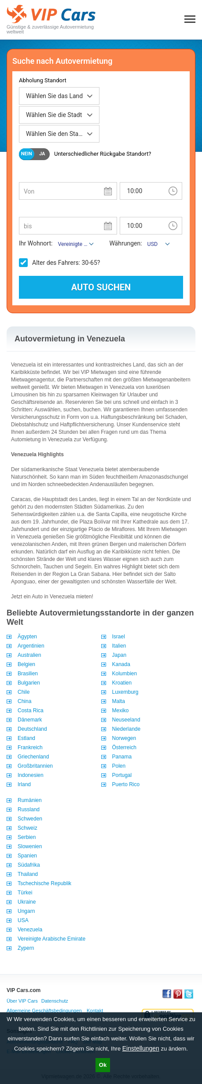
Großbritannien (35, 766)
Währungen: (125, 243)
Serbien (27, 837)
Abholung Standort (42, 80)
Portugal (122, 775)
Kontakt (95, 1010)
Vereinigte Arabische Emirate (51, 939)
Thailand (28, 874)
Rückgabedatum (39, 210)
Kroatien (122, 683)
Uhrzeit (128, 175)
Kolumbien (124, 673)
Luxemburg (125, 692)
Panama (122, 757)
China (24, 701)
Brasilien (28, 673)
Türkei (25, 893)
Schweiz (27, 828)
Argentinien (31, 646)
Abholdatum (34, 175)
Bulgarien (29, 683)
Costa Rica (31, 710)
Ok (103, 1065)
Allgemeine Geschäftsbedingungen (44, 1010)
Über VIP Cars (22, 1000)
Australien (29, 655)
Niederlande (126, 729)
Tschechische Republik (44, 883)
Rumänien (30, 800)
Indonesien (31, 775)
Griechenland (33, 757)
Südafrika (29, 865)
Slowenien (30, 846)
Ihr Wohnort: (35, 243)
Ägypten (27, 637)
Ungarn (26, 911)
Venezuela (30, 930)
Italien (119, 646)
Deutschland (32, 729)
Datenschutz (54, 1000)
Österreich (124, 747)
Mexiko (120, 710)
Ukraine (27, 902)
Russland (29, 809)
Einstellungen (140, 1048)
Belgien (26, 664)
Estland (26, 738)
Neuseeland (126, 720)
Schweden (30, 819)
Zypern (26, 948)
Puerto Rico (126, 784)
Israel (118, 637)
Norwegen (124, 738)
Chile (23, 692)
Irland (24, 784)
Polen (119, 766)
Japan (119, 655)
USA (23, 920)
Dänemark (30, 720)
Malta (118, 701)
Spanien (27, 856)
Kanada (121, 664)
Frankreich (30, 747)
